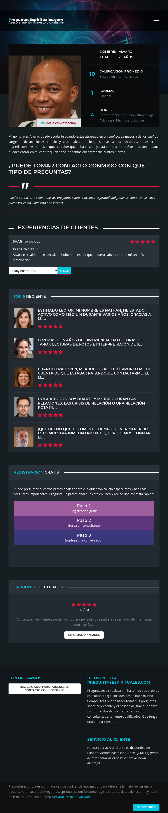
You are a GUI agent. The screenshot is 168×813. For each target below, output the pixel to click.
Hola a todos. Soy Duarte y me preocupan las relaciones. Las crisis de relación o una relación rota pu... (91, 403)
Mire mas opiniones (84, 634)
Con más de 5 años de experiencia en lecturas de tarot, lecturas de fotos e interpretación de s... (90, 342)
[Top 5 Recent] (23, 318)
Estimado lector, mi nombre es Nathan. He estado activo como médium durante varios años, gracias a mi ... (94, 314)
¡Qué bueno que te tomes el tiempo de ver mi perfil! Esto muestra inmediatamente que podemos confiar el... (94, 433)
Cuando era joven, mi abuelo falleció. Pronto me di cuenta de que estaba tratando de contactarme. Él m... (94, 373)
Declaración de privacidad (71, 797)
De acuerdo (145, 807)
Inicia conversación (61, 123)
